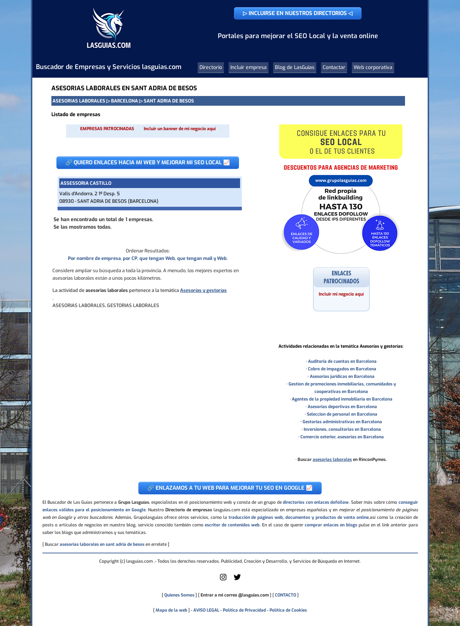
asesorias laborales (332, 459)
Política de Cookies (288, 610)
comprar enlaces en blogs (331, 525)
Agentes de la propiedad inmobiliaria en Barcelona (342, 399)
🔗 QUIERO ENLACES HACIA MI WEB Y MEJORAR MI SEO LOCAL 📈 (147, 162)
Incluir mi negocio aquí (341, 294)
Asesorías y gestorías (203, 290)
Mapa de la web (171, 610)
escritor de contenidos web (232, 525)
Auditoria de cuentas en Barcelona (342, 361)
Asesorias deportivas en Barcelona (342, 407)
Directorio (210, 67)
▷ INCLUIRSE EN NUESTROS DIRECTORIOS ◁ (298, 13)
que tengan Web (157, 258)
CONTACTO (285, 595)
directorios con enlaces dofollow (316, 502)
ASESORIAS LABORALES (78, 101)
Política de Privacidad (244, 610)
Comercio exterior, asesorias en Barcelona (342, 437)
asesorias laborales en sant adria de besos (102, 544)
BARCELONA (124, 101)
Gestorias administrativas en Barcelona (342, 422)
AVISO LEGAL (206, 610)
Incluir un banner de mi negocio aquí (180, 129)
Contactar (334, 67)
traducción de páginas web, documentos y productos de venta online (299, 517)
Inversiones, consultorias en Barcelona (342, 429)
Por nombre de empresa (94, 258)
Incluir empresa (248, 67)
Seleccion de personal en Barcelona (342, 414)
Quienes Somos (179, 595)
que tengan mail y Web (202, 258)
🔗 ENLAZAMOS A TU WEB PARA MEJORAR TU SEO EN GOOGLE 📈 (230, 488)
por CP (130, 258)
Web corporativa (373, 67)
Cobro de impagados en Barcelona (342, 369)
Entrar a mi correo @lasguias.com (235, 595)
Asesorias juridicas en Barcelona (342, 376)
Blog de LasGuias (294, 67)
